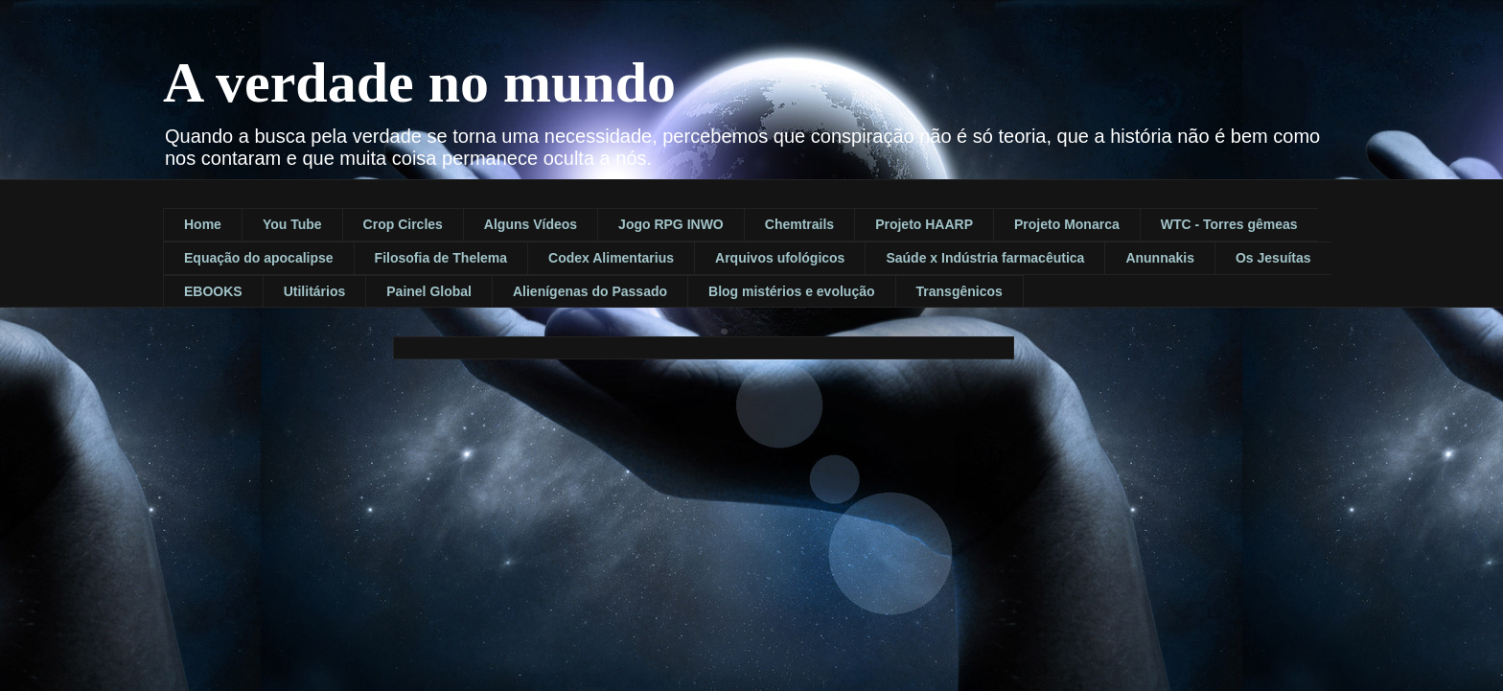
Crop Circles (403, 224)
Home (202, 224)
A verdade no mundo (419, 82)
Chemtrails (799, 224)
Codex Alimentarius (611, 257)
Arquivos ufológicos (779, 257)
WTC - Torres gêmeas (1229, 224)
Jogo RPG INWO (671, 224)
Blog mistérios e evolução (791, 291)
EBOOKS (213, 291)
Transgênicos (959, 291)
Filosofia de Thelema (441, 257)
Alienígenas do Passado (590, 291)
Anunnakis (1159, 257)
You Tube (292, 224)
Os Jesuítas (1273, 257)
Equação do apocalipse (259, 257)
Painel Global (429, 291)
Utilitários (315, 291)
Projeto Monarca (1067, 224)
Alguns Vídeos (530, 224)
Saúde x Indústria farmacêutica (985, 257)
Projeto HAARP (924, 224)
